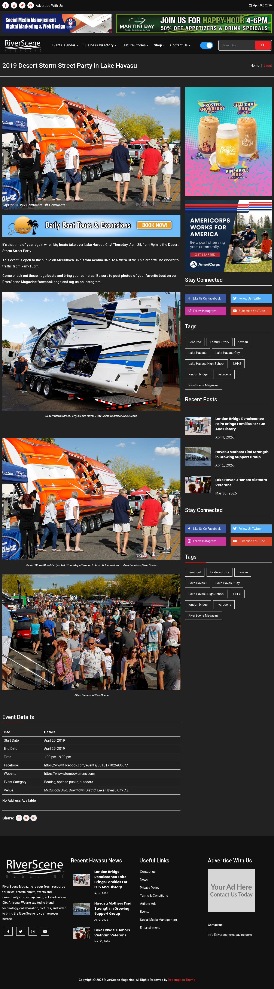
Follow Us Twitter (250, 298)
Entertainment (150, 928)
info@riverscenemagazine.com (230, 935)
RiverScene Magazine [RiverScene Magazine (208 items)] (204, 385)
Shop (160, 45)
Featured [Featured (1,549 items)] (195, 342)
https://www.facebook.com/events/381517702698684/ (86, 765)
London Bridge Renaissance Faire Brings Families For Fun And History (240, 423)
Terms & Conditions (154, 895)
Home (254, 65)
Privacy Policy (149, 888)
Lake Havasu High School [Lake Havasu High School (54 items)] (206, 364)
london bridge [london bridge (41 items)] (198, 374)
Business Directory (100, 45)
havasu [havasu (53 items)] (243, 342)
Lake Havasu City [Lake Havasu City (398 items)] (228, 353)
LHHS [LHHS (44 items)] (237, 364)
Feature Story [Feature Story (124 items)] (219, 342)
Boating (49, 782)
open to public (67, 782)
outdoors (86, 782)
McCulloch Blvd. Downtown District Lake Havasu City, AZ (86, 790)
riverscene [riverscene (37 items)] (224, 374)
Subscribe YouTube (251, 311)
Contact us (148, 872)
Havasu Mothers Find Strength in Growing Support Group (241, 454)
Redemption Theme (181, 980)
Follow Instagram (204, 311)
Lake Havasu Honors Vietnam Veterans (112, 933)
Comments (46, 205)
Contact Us (181, 45)
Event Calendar (65, 45)
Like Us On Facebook (206, 298)
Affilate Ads (148, 904)
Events (144, 912)
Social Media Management (158, 920)
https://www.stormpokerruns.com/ (69, 774)
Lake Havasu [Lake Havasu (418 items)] (198, 353)
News (144, 879)
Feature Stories (136, 45)
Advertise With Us (49, 6)
